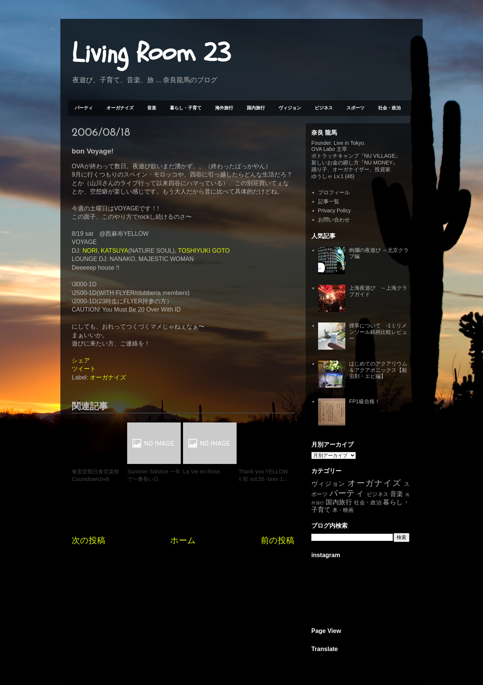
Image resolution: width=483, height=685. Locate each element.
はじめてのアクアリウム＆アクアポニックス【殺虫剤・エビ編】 (378, 370)
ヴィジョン (289, 108)
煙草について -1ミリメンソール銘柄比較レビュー (378, 332)
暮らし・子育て (186, 108)
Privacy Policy (334, 210)
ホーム (183, 540)
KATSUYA (114, 250)
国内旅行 (256, 108)
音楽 (151, 108)
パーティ (84, 108)
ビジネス (324, 108)
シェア (81, 360)
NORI (89, 250)
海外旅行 (224, 108)
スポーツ (355, 108)
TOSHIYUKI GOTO (204, 250)
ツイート (84, 369)
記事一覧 (328, 201)
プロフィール (334, 192)
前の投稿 (277, 540)
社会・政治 (389, 108)
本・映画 (343, 510)
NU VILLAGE (379, 156)
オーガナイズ (120, 108)
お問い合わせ (334, 220)
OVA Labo (323, 149)
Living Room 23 (151, 53)
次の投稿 (88, 540)
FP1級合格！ (364, 401)
